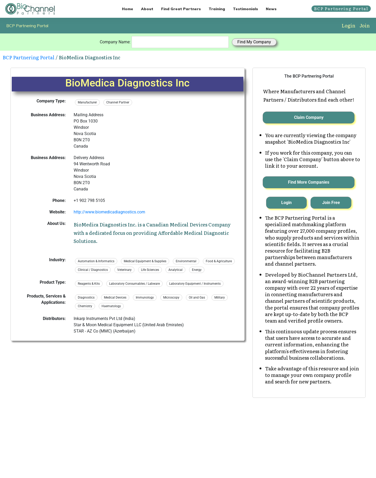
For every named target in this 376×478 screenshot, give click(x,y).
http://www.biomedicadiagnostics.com (109, 211)
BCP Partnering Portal (27, 25)
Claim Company (309, 117)
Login (348, 25)
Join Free (331, 202)
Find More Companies (308, 182)
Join (365, 25)
